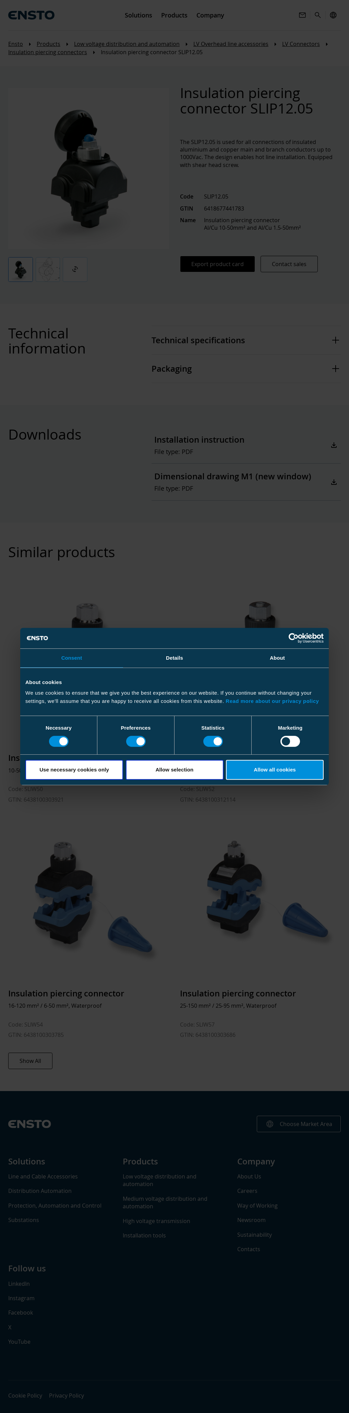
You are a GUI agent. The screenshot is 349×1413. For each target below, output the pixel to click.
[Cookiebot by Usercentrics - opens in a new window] (294, 638)
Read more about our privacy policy (272, 701)
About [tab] (277, 658)
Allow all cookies (275, 770)
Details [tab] (174, 658)
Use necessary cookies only (74, 770)
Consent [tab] (71, 658)
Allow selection (175, 770)
